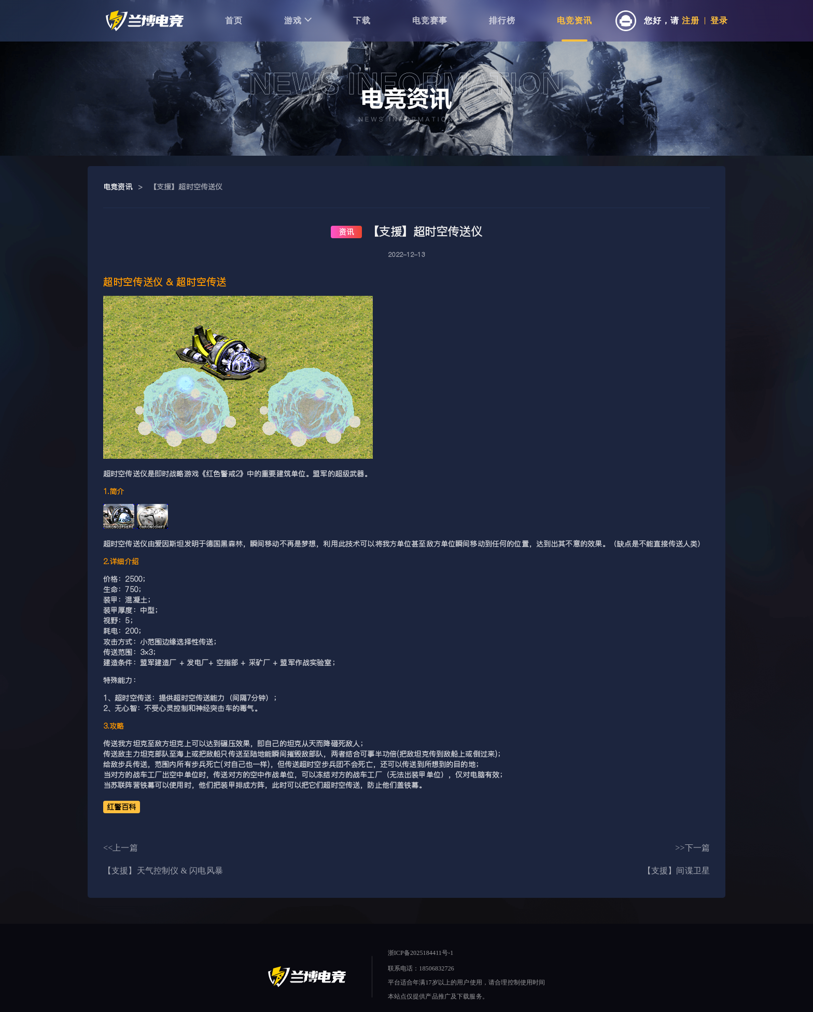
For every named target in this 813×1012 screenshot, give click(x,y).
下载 (362, 20)
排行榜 (502, 20)
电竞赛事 (429, 20)
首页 (234, 20)
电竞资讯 (574, 20)
